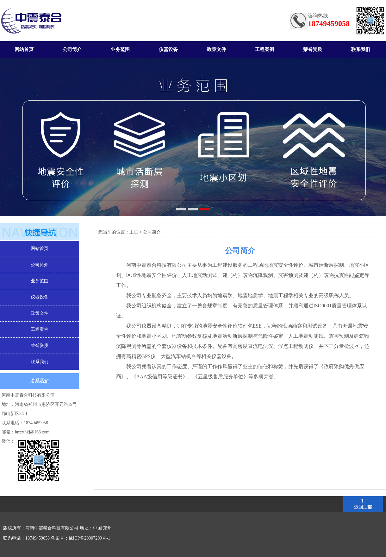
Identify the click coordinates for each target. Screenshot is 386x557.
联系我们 (360, 49)
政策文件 (216, 49)
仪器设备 (168, 49)
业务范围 (120, 49)
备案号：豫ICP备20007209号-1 (80, 538)
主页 (133, 232)
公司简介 (72, 49)
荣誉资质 (312, 49)
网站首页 (24, 49)
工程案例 (264, 49)
